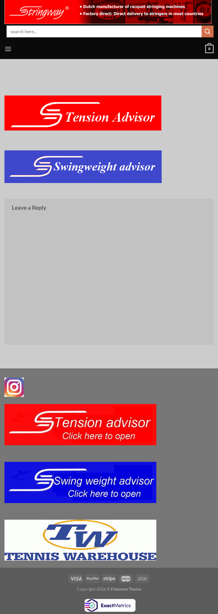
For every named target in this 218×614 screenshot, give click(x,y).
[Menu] (8, 49)
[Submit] (208, 31)
